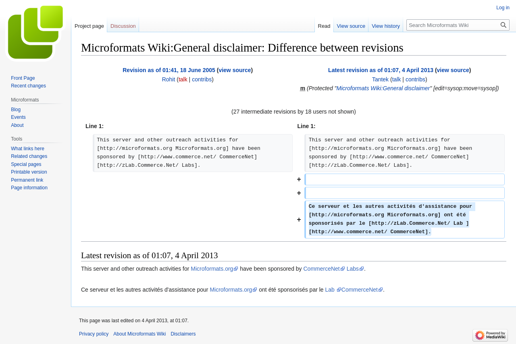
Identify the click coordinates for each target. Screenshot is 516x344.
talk (183, 79)
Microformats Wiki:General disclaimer (383, 88)
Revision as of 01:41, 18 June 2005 (169, 70)
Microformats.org (212, 268)
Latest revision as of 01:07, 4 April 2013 (380, 70)
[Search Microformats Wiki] (458, 25)
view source (234, 70)
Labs (353, 268)
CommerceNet (322, 268)
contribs (202, 79)
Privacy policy (93, 334)
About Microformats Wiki (139, 334)
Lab (330, 289)
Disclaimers (183, 334)
